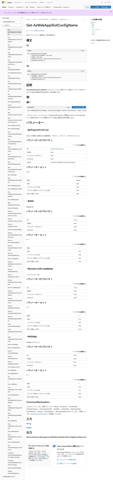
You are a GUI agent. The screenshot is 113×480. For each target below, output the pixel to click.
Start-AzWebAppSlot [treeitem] (13, 395)
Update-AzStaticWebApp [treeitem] (14, 468)
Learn (28, 19)
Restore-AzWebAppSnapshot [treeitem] (13, 363)
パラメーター (96, 29)
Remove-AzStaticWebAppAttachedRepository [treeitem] (15, 235)
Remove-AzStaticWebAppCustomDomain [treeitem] (15, 248)
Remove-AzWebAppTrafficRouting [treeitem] (14, 312)
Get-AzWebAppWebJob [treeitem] (14, 102)
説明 (93, 25)
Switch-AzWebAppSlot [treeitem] (14, 442)
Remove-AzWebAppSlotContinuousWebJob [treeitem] (15, 293)
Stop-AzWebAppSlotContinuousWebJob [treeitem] (15, 437)
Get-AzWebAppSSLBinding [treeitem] (14, 77)
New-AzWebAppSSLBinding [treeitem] (14, 204)
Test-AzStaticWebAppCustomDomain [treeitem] (15, 448)
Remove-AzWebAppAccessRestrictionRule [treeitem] (15, 264)
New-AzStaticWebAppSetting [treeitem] (14, 163)
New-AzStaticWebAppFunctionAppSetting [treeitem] (15, 157)
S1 (27, 239)
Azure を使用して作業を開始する (101, 7)
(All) (28, 172)
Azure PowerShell (43, 19)
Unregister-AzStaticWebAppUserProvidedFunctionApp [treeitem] (15, 463)
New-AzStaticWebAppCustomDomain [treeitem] (15, 149)
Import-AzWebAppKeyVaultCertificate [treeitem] (15, 107)
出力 (94, 34)
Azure (34, 19)
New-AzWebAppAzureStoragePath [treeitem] (15, 180)
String (75, 220)
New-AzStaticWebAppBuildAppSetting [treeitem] (15, 134)
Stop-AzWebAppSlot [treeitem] (13, 431)
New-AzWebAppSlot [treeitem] (13, 199)
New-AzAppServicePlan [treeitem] (14, 125)
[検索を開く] (102, 2)
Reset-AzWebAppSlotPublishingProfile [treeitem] (15, 339)
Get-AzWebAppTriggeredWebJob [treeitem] (15, 89)
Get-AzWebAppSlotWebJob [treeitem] (14, 68)
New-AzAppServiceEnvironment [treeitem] (15, 114)
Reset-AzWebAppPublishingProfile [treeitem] (15, 332)
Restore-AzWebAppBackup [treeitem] (13, 357)
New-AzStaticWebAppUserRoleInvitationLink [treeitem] (15, 169)
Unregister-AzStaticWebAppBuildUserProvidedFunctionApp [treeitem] (15, 455)
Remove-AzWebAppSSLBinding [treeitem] (14, 307)
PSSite (75, 355)
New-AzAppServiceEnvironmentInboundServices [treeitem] (15, 120)
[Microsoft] (3, 2)
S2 (28, 375)
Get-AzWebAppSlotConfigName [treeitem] (14, 32)
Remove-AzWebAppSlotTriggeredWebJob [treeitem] (15, 300)
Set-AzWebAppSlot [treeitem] (13, 373)
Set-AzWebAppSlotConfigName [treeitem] (15, 379)
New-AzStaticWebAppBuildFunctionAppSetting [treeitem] (15, 141)
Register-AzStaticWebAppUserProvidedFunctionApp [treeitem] (15, 213)
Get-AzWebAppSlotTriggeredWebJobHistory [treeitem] (15, 62)
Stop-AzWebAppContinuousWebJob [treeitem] (15, 426)
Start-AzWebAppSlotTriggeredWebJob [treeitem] (15, 408)
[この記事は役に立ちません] (94, 43)
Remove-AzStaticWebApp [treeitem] (15, 229)
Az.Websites (54, 19)
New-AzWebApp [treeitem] (12, 175)
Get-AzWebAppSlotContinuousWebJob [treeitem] (15, 40)
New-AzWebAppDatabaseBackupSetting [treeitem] (15, 194)
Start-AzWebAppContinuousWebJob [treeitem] (15, 390)
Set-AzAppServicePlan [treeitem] (14, 367)
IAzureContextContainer (57, 149)
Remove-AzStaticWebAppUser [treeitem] (13, 254)
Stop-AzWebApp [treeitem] (12, 420)
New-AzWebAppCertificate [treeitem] (15, 189)
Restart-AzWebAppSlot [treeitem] (14, 348)
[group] (56, 111)
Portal (87, 7)
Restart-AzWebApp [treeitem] (13, 344)
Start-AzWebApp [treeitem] (12, 384)
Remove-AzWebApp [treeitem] (13, 258)
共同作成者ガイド (38, 459)
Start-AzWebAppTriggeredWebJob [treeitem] (15, 415)
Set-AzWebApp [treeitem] (12, 370)
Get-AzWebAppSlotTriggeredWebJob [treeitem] (15, 55)
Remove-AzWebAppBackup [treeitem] (13, 270)
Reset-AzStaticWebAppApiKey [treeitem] (14, 325)
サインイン (108, 2)
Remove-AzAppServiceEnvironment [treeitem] (15, 220)
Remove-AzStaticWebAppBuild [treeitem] (13, 241)
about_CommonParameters (39, 414)
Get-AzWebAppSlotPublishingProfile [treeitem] (15, 47)
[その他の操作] (85, 19)
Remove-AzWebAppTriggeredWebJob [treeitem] (15, 319)
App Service (63, 19)
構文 (94, 22)
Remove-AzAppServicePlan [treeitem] (12, 225)
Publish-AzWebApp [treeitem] (13, 208)
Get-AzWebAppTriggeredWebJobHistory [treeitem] (15, 96)
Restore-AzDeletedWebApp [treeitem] (13, 352)
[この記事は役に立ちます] (92, 43)
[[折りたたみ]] (21, 18)
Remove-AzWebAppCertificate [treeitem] (13, 276)
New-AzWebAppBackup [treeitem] (14, 185)
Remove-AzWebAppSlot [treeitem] (14, 287)
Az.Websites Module (39, 30)
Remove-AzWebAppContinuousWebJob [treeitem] (15, 282)
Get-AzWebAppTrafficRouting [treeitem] (14, 82)
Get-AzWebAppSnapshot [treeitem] (14, 73)
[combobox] (12, 21)
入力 (94, 32)
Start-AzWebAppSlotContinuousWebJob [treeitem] (15, 400)
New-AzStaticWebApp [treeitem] (14, 128)
